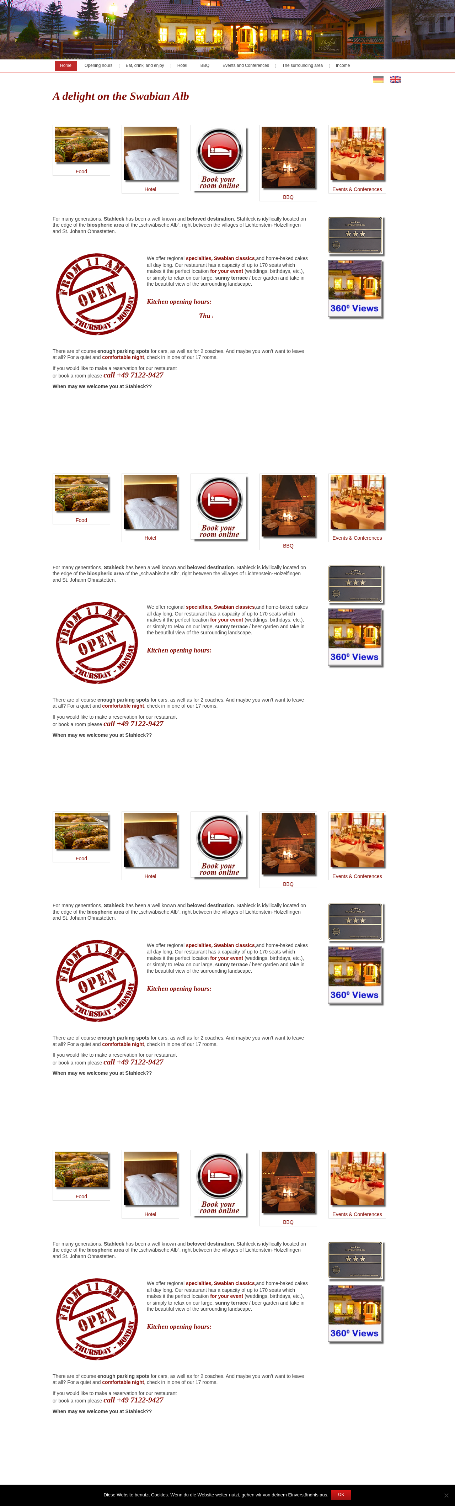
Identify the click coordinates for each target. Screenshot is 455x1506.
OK (341, 1495)
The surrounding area (302, 65)
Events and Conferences (246, 65)
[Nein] (446, 1495)
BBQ (204, 65)
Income (343, 65)
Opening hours (99, 65)
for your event (226, 271)
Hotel (182, 65)
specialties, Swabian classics (220, 258)
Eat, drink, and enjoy (145, 65)
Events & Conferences (357, 189)
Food (81, 151)
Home (65, 65)
